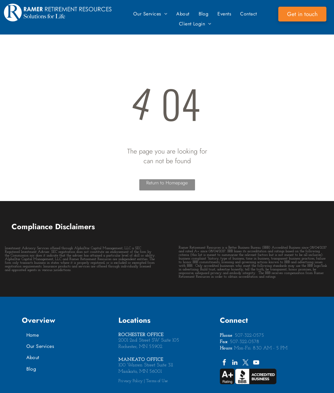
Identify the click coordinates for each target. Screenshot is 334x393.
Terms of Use (157, 381)
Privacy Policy (130, 381)
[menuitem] (150, 14)
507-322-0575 (249, 335)
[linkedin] (235, 363)
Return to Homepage (167, 182)
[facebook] (224, 363)
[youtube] (256, 363)
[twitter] (245, 363)
